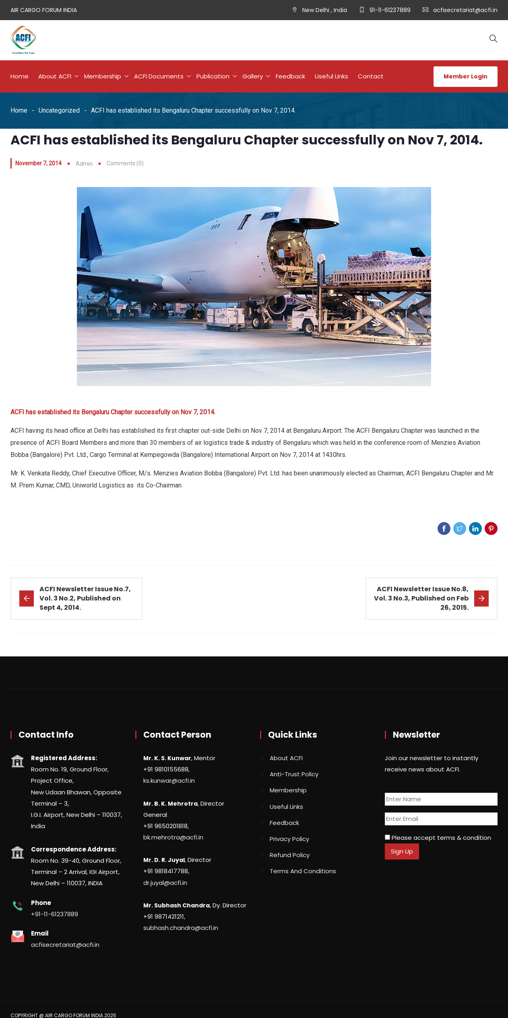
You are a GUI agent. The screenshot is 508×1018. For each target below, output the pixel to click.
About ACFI (54, 76)
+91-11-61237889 (54, 913)
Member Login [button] (465, 76)
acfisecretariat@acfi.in (465, 10)
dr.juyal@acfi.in (165, 882)
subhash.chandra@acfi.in (180, 927)
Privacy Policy (289, 838)
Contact (371, 76)
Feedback (290, 76)
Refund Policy (290, 854)
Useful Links (331, 76)
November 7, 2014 (38, 163)
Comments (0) (125, 163)
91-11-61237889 (389, 10)
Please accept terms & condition (438, 837)
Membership (102, 76)
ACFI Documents (159, 76)
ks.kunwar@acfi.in (169, 780)
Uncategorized (59, 110)
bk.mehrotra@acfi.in (173, 837)
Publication (212, 76)
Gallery (252, 76)
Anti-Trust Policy (294, 774)
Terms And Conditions (303, 870)
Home (19, 76)
